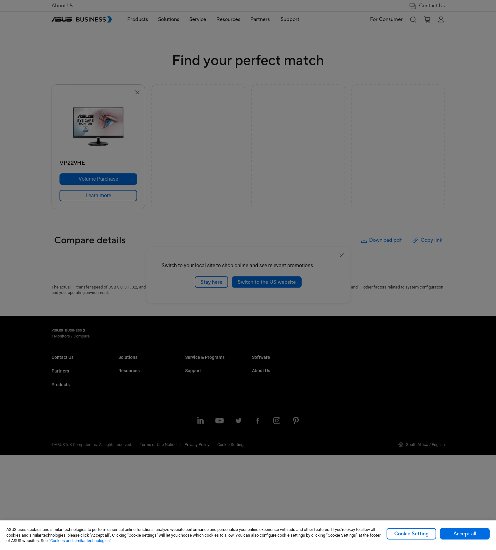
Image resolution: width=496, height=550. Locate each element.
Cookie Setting (411, 534)
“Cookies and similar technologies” (80, 540)
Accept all (464, 534)
